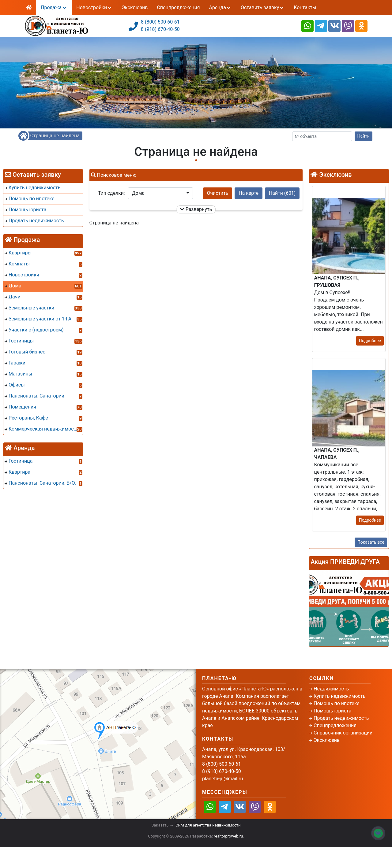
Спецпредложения (178, 7)
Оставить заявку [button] (263, 7)
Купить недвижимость (339, 696)
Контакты (305, 7)
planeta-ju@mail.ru (222, 779)
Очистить (217, 193)
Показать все (370, 542)
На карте (248, 193)
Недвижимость (331, 689)
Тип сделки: (111, 193)
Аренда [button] (220, 7)
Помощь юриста (332, 711)
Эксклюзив (135, 7)
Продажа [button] (54, 7)
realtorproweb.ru (228, 836)
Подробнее (370, 340)
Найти (363, 136)
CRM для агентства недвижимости (207, 825)
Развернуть (196, 209)
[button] (160, 193)
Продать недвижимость (341, 718)
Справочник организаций (343, 733)
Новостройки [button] (94, 7)
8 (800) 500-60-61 (160, 22)
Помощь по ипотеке (337, 703)
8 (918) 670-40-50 (160, 29)
